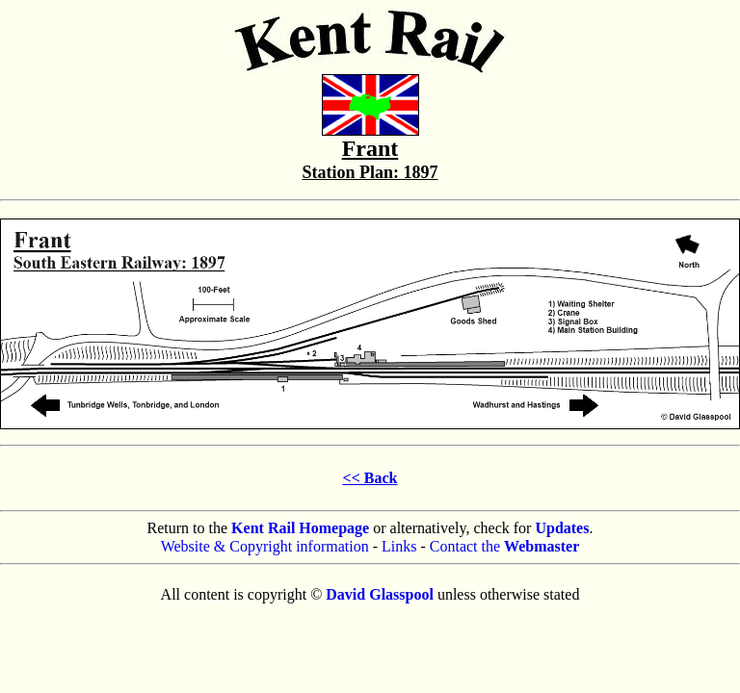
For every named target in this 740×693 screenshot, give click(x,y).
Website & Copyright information (265, 546)
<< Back (370, 478)
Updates (562, 528)
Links (399, 546)
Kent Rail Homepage (300, 528)
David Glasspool (380, 594)
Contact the (505, 546)
